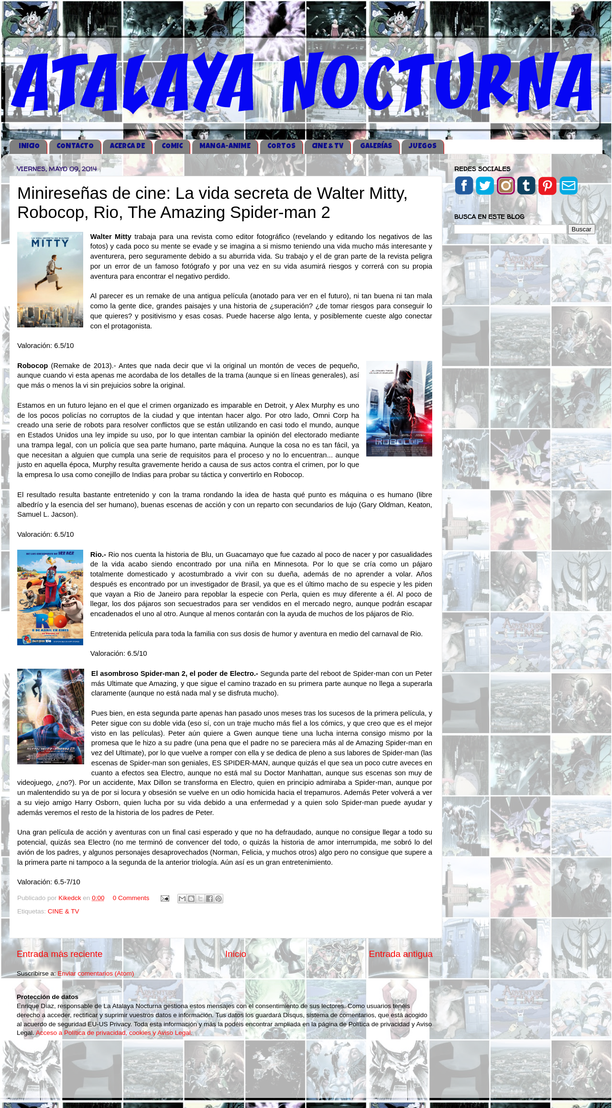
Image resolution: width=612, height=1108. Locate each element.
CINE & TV (327, 146)
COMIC (172, 146)
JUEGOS (423, 146)
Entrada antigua (401, 954)
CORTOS (281, 146)
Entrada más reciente (60, 954)
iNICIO (29, 146)
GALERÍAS (376, 146)
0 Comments (131, 898)
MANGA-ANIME (225, 146)
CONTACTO (75, 146)
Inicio (235, 954)
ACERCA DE (127, 146)
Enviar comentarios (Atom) (96, 973)
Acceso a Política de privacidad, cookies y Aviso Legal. (114, 1032)
